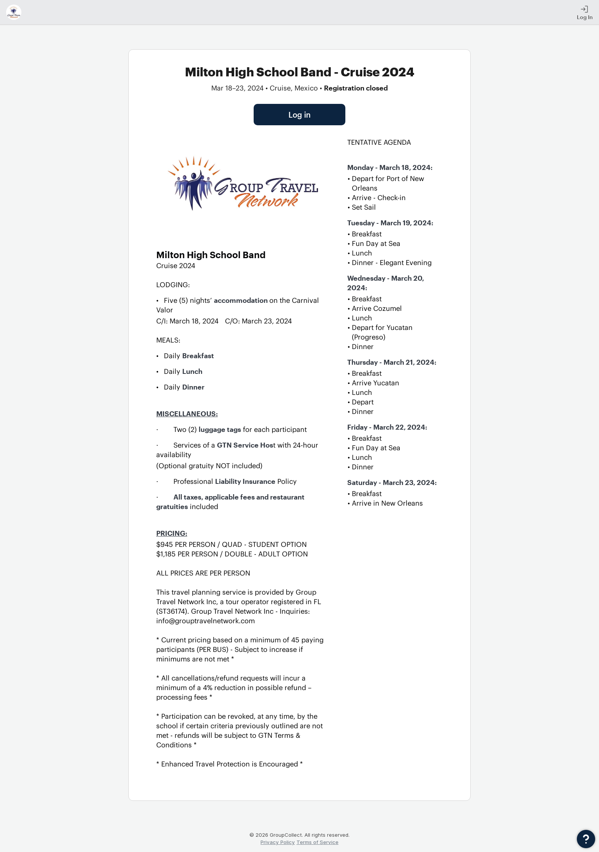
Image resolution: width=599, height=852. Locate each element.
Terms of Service (317, 842)
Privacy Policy (278, 842)
